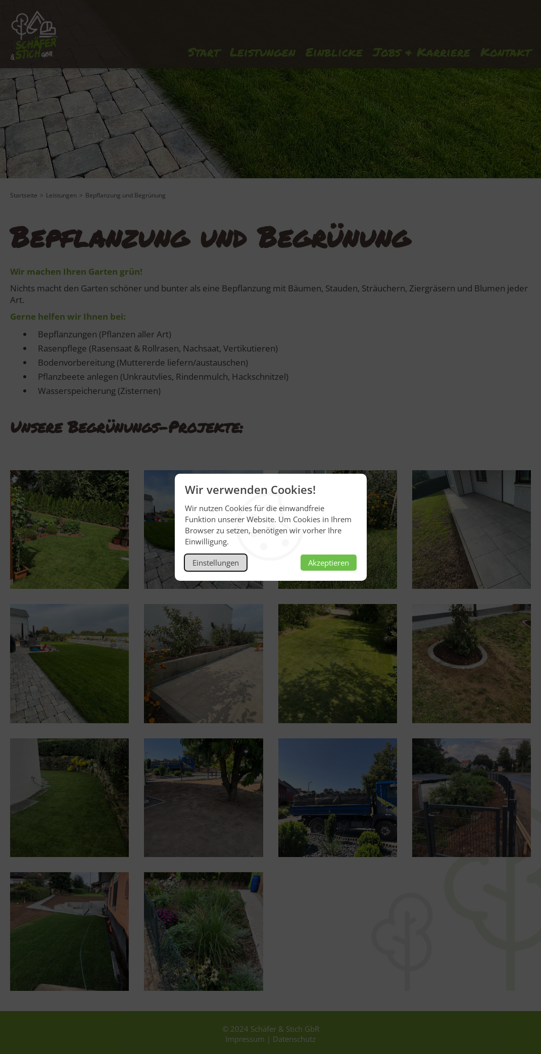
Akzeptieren (328, 563)
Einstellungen (215, 563)
